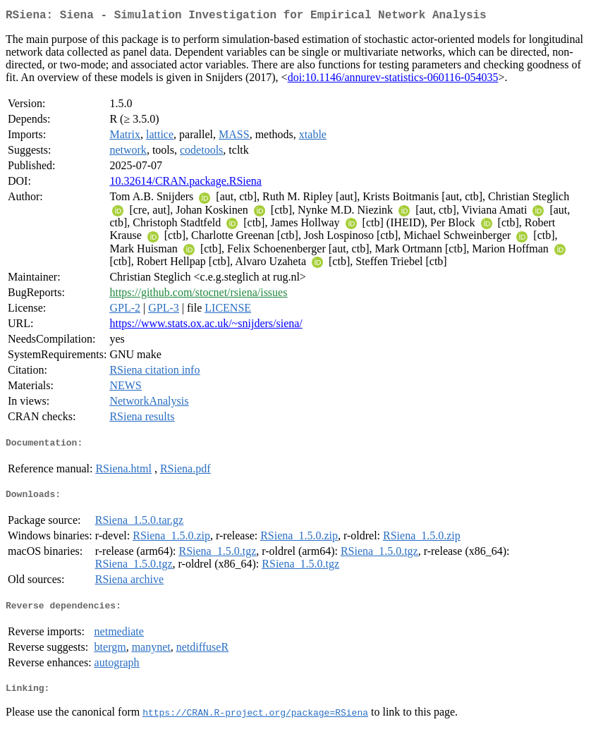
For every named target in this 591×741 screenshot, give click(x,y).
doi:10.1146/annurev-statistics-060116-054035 (393, 80)
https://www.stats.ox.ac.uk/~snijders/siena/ (205, 326)
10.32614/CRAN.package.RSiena (185, 184)
